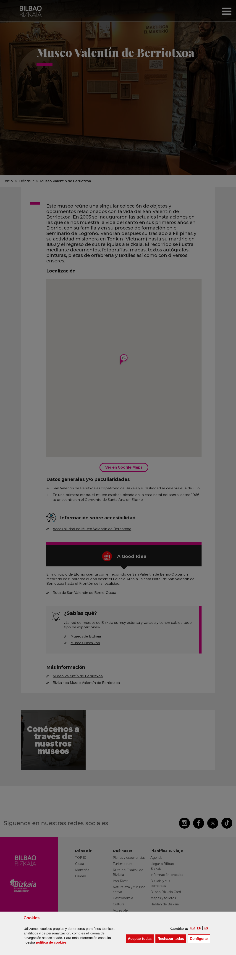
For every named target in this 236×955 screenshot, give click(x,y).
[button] (192, 928)
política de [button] (51, 942)
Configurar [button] (200, 938)
